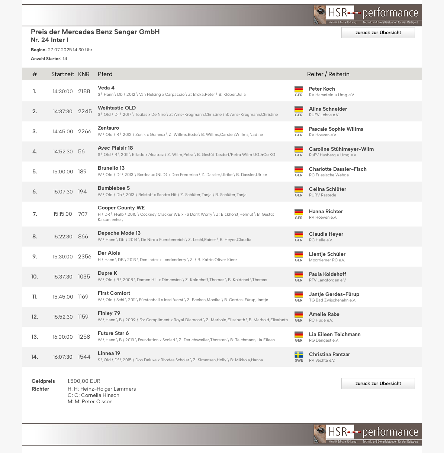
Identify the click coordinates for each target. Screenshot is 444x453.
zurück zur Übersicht (378, 32)
